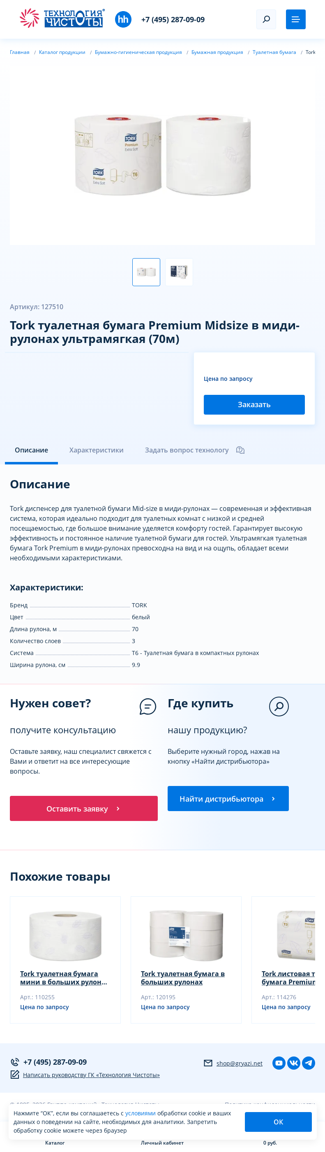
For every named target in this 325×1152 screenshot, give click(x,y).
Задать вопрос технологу (195, 450)
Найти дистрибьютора (228, 799)
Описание (31, 450)
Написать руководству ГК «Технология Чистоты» (85, 1076)
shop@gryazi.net (233, 1064)
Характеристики (96, 450)
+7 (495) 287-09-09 (173, 19)
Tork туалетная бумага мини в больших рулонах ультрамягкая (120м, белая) (64, 979)
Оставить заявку (83, 809)
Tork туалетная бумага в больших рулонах (183, 979)
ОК (278, 1121)
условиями (141, 1113)
